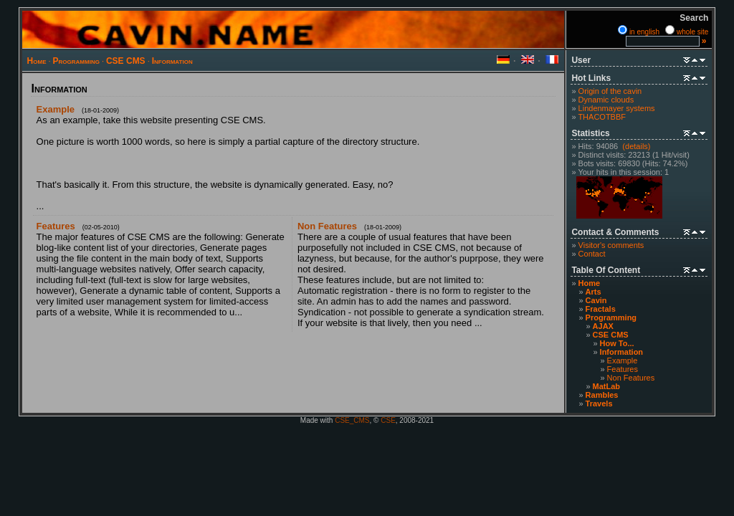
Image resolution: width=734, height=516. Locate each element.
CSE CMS (126, 61)
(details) (636, 146)
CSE (388, 420)
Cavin (596, 300)
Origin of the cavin (610, 91)
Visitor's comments (611, 245)
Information (172, 61)
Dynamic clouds (606, 99)
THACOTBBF (602, 117)
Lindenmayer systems (616, 108)
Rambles (602, 395)
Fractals (601, 309)
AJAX (603, 326)
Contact (592, 253)
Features (622, 369)
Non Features (631, 377)
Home (37, 61)
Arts (593, 291)
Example (622, 360)
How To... (617, 343)
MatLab (607, 386)
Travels (599, 403)
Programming (76, 61)
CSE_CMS (352, 420)
